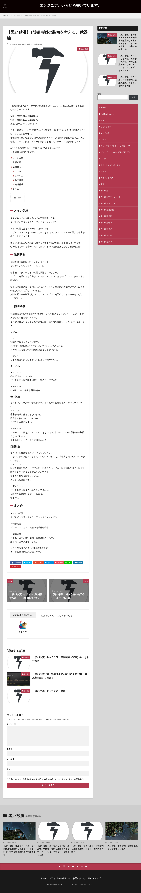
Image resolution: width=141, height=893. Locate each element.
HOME (7, 16)
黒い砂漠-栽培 (106, 216)
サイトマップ (94, 878)
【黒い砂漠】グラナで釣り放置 (48, 690)
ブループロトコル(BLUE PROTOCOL (115, 152)
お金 (102, 120)
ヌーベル (19, 175)
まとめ (16, 189)
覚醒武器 (17, 162)
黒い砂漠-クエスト (108, 203)
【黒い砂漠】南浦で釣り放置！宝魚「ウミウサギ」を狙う (121, 847)
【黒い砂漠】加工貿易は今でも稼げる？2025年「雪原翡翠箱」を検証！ (59, 676)
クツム (18, 171)
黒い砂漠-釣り (106, 242)
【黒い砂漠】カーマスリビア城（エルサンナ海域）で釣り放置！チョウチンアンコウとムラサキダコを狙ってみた (127, 63)
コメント (11, 724)
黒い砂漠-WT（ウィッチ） (111, 197)
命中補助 (19, 180)
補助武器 (17, 167)
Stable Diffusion (107, 114)
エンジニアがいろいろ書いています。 (70, 5)
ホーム (43, 878)
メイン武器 (18, 158)
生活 (102, 184)
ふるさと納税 (106, 127)
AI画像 (103, 107)
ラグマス (104, 171)
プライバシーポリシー (59, 878)
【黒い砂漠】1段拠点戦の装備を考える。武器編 (39, 16)
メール (10, 759)
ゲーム (103, 139)
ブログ (103, 158)
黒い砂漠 (17, 16)
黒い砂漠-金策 (106, 235)
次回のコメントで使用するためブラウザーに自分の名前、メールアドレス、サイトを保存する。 (47, 779)
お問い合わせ (79, 878)
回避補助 (19, 184)
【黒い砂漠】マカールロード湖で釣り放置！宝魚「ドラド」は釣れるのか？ (127, 81)
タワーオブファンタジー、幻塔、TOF (116, 146)
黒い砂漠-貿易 (106, 229)
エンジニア (105, 133)
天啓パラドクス (107, 178)
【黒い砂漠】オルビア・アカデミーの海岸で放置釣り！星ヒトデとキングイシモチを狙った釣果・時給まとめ (127, 41)
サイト (9, 769)
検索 (99, 94)
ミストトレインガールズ (110, 165)
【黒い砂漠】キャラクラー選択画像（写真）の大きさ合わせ (60, 659)
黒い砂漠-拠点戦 (36, 44)
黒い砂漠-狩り (106, 223)
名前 (10, 749)
